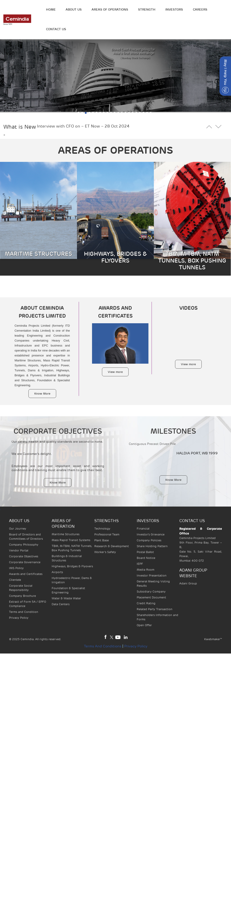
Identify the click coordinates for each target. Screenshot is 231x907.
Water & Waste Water (66, 598)
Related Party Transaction (154, 609)
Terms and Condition (23, 612)
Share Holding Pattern (152, 546)
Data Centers (60, 604)
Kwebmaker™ (213, 639)
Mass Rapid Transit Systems (71, 540)
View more (115, 372)
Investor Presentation (151, 575)
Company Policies (149, 540)
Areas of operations (110, 9)
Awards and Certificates (25, 574)
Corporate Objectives (23, 556)
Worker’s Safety (105, 552)
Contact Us (56, 29)
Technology (102, 528)
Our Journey (17, 528)
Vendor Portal (18, 550)
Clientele (15, 580)
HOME (51, 9)
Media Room (145, 570)
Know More (42, 393)
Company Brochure (22, 596)
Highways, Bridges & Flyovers (72, 566)
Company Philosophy (23, 545)
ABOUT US (74, 9)
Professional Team (106, 534)
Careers (200, 9)
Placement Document (151, 597)
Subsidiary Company (151, 591)
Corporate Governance (24, 562)
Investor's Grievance (150, 534)
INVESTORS (174, 9)
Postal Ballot (145, 552)
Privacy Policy (18, 618)
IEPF (140, 564)
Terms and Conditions (102, 646)
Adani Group (188, 583)
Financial (143, 528)
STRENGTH (146, 9)
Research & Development (111, 546)
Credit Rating (146, 603)
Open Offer (144, 625)
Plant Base (101, 540)
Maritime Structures (65, 534)
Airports (57, 572)
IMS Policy (16, 568)
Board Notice (146, 558)
